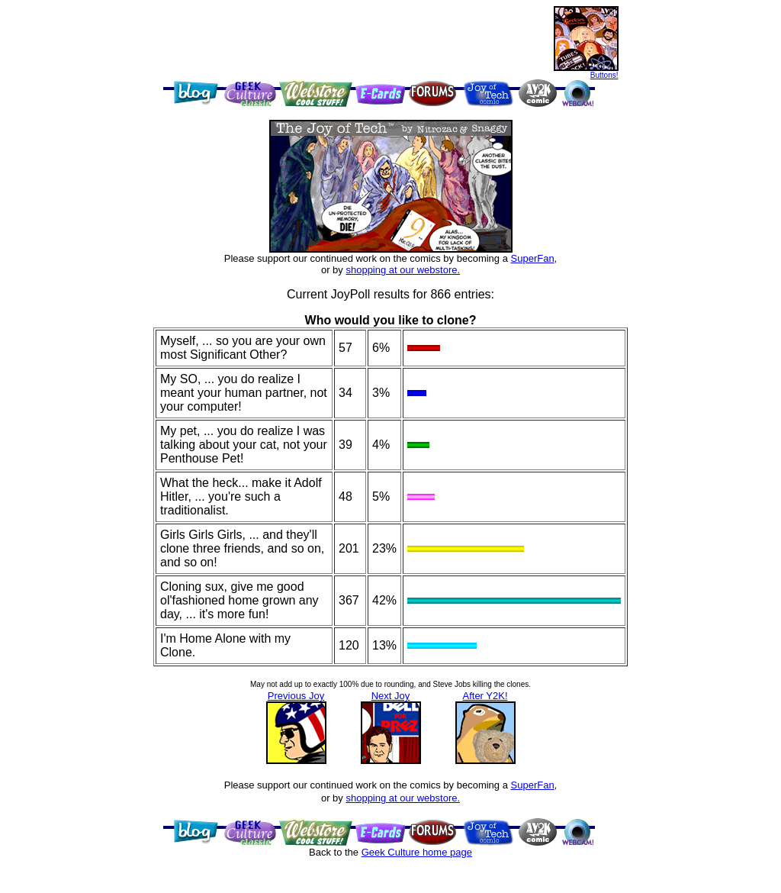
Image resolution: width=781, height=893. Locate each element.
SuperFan (532, 258)
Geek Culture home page (417, 852)
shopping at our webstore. (403, 270)
